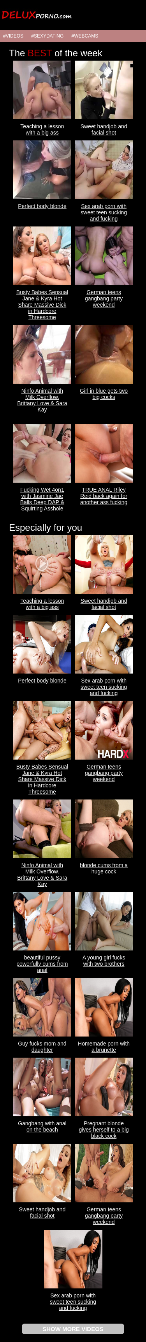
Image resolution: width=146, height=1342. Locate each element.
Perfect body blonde (42, 206)
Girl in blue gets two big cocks (104, 394)
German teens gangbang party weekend (104, 298)
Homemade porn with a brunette (104, 1046)
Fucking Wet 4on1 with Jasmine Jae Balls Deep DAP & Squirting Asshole (42, 499)
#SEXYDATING (47, 36)
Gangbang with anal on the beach (42, 1126)
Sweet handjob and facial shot (104, 129)
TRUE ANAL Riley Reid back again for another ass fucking (103, 496)
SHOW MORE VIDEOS (73, 1329)
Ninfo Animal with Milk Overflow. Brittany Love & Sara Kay (42, 400)
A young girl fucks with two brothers (104, 960)
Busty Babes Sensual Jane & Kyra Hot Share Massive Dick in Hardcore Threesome (42, 304)
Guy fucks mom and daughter (42, 1046)
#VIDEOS (13, 36)
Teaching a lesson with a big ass (42, 129)
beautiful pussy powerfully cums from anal (42, 963)
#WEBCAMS (85, 36)
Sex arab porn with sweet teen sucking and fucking (104, 212)
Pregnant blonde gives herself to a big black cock (103, 1129)
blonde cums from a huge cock (104, 868)
